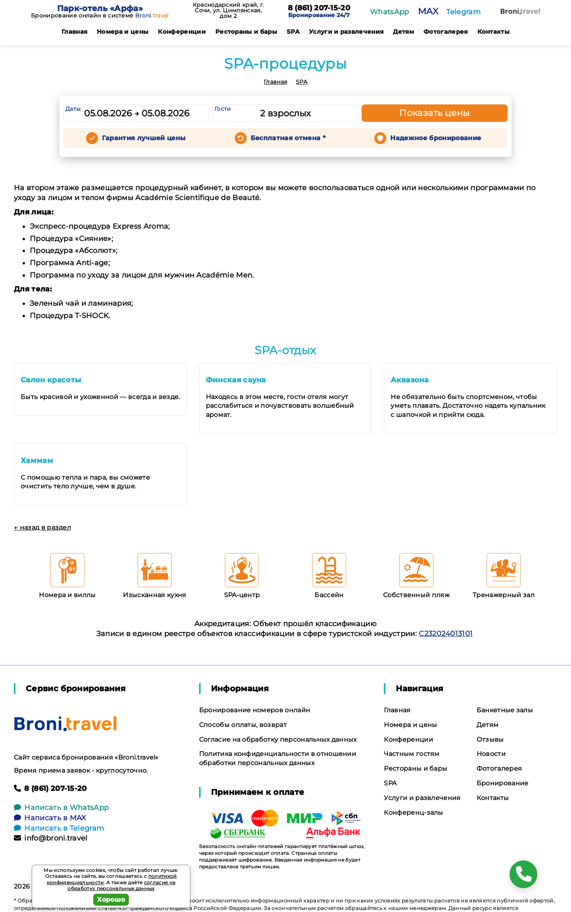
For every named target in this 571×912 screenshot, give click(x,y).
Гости (223, 108)
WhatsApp (389, 12)
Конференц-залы (413, 812)
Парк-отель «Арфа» (100, 8)
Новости (491, 754)
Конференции (182, 31)
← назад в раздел (42, 527)
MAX (428, 11)
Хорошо (111, 899)
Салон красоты (51, 380)
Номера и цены (122, 31)
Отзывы (490, 739)
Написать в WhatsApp (61, 807)
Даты (72, 108)
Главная (74, 31)
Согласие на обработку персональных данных (278, 739)
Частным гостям (411, 754)
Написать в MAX (50, 818)
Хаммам (37, 460)
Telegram (463, 12)
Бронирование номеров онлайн (254, 710)
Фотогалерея (445, 31)
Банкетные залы (505, 710)
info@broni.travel (51, 838)
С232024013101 (446, 633)
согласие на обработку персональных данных (121, 885)
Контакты (493, 31)
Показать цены (434, 113)
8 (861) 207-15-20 (319, 8)
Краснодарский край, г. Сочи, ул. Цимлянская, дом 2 (228, 10)
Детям (403, 31)
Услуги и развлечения (346, 31)
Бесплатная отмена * (288, 138)
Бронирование (503, 783)
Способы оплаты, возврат (243, 725)
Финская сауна (236, 380)
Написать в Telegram (59, 828)
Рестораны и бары (246, 31)
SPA (293, 31)
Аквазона (410, 380)
